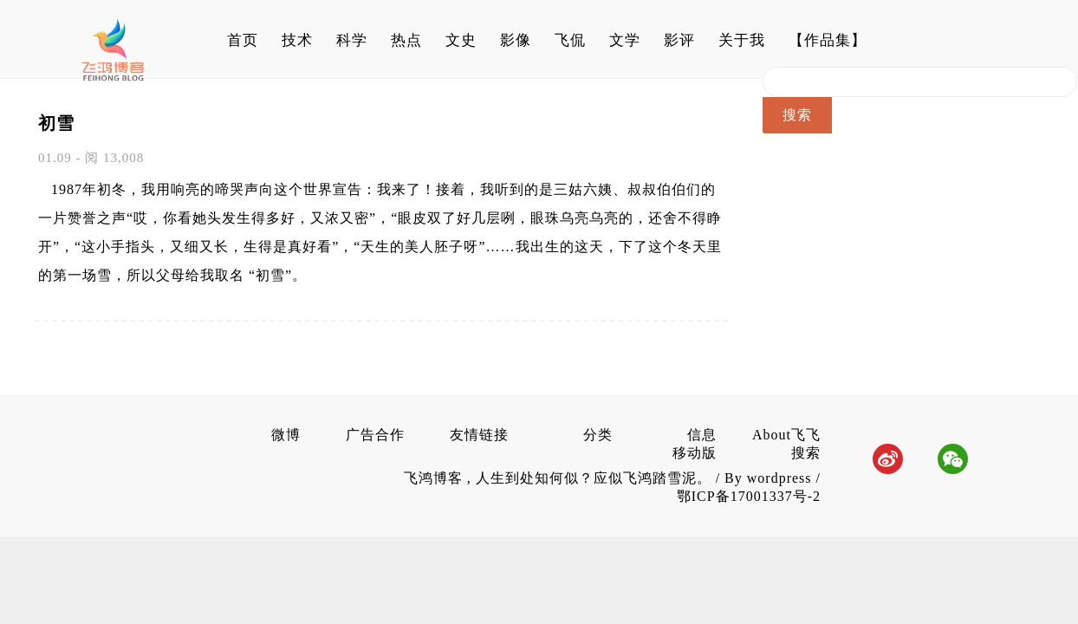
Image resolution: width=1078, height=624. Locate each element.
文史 (461, 40)
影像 (515, 40)
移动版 (694, 452)
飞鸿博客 (435, 478)
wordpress (779, 478)
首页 (242, 40)
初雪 (56, 123)
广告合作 (375, 434)
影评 (679, 40)
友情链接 (479, 434)
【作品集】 (828, 40)
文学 (624, 40)
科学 (351, 40)
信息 (702, 434)
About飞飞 (786, 434)
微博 (286, 434)
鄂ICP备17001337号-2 (749, 496)
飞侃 (570, 40)
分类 (598, 434)
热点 (406, 40)
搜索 (806, 452)
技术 (297, 40)
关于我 (741, 40)
